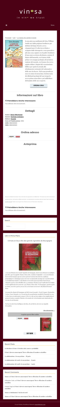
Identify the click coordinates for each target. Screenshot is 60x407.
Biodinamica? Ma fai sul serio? (19, 392)
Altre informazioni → (49, 310)
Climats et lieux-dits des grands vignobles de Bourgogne (30, 241)
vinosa (6, 376)
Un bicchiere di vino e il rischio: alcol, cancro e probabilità (21, 348)
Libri (14, 38)
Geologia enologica (17, 117)
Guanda (13, 119)
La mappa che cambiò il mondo (26, 38)
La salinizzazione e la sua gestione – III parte (18, 356)
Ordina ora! (38, 85)
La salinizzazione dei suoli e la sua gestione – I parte (20, 364)
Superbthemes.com (40, 404)
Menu (52, 25)
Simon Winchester (16, 115)
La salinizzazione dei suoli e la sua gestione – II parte (20, 360)
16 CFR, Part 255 (8, 201)
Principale (8, 38)
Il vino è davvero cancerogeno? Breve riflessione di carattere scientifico (25, 352)
